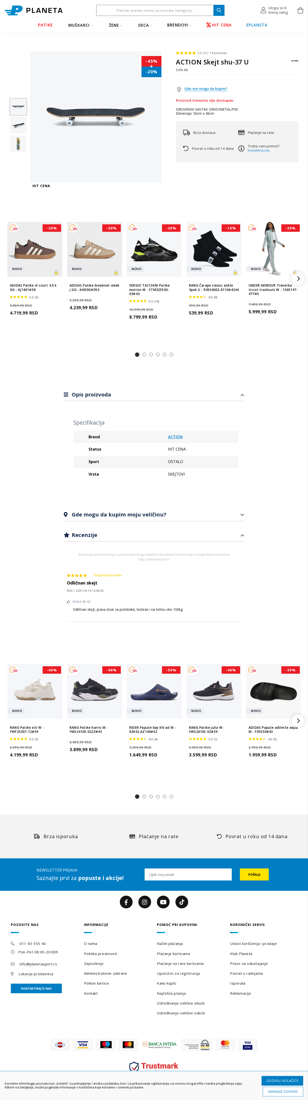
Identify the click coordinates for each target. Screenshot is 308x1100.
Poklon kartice (96, 983)
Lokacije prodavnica (36, 973)
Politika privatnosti (100, 953)
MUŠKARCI (79, 25)
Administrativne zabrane (105, 973)
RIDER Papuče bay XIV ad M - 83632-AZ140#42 (152, 730)
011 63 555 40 (32, 943)
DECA (143, 25)
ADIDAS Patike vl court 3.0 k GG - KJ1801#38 (33, 287)
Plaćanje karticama (173, 953)
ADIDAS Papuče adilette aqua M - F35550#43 (273, 730)
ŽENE (114, 25)
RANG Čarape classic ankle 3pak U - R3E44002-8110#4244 (214, 287)
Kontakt (91, 993)
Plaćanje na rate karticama (180, 963)
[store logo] (34, 10)
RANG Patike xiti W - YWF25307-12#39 (27, 730)
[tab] (154, 394)
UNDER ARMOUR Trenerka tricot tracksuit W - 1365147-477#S (273, 289)
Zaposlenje (94, 963)
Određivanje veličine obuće (181, 1003)
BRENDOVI (177, 25)
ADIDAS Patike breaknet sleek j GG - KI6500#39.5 (95, 287)
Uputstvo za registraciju (178, 973)
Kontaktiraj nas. (259, 150)
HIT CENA (219, 25)
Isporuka (237, 983)
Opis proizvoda (90, 394)
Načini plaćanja (170, 943)
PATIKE (45, 25)
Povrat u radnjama (246, 973)
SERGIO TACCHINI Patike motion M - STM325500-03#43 (149, 289)
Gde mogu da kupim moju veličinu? (118, 514)
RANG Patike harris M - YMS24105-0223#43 (89, 730)
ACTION (175, 437)
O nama (90, 943)
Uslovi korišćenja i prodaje (253, 943)
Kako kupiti (166, 983)
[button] (274, 10)
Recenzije (83, 534)
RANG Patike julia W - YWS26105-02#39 (207, 730)
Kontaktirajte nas (36, 989)
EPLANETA (257, 25)
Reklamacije (240, 993)
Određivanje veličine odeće (181, 1013)
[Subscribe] (254, 874)
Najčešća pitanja (171, 993)
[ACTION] (294, 63)
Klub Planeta (241, 953)
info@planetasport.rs (38, 964)
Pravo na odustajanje (249, 963)
